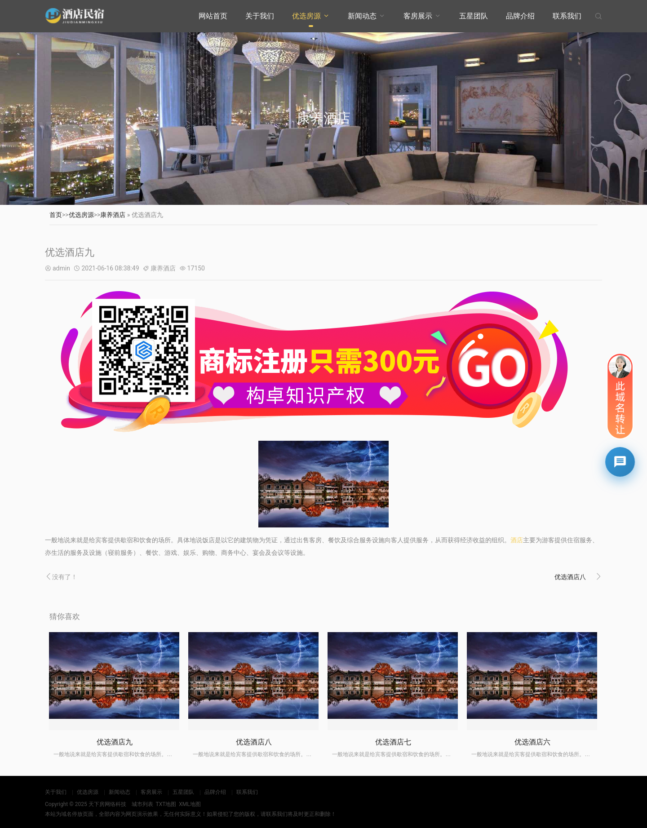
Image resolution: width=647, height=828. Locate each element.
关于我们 (259, 16)
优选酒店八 (570, 576)
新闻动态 (362, 16)
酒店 (516, 540)
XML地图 (189, 804)
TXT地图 (165, 804)
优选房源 (306, 16)
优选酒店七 (393, 742)
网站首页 (213, 16)
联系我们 (567, 16)
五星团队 (473, 16)
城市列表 (142, 804)
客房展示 (417, 16)
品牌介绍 (520, 16)
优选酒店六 (532, 742)
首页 (55, 214)
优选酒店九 (115, 742)
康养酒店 (112, 214)
